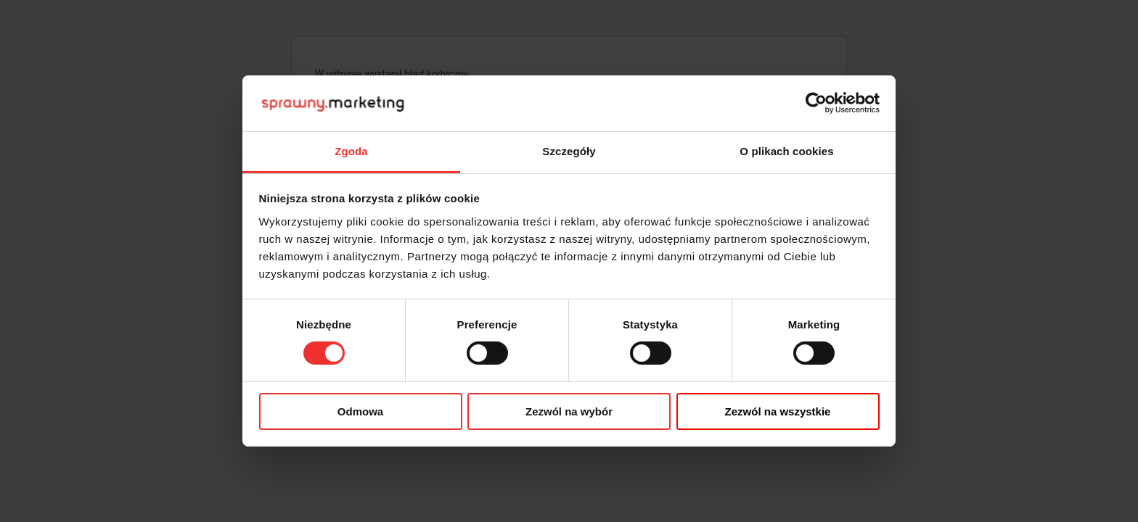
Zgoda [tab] (351, 151)
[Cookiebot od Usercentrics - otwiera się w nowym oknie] (816, 103)
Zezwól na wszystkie (778, 411)
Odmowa (360, 411)
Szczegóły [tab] (568, 151)
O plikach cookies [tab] (786, 151)
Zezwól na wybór (569, 411)
